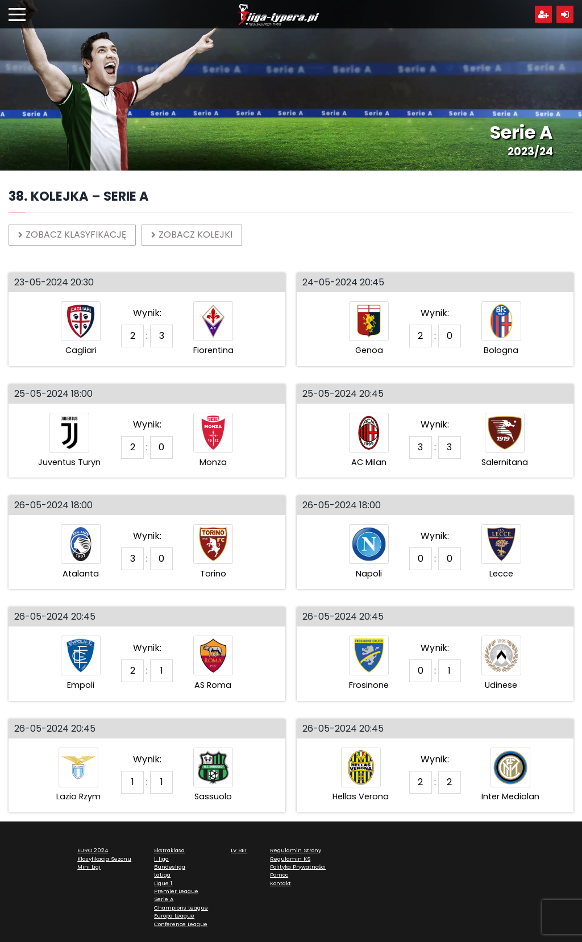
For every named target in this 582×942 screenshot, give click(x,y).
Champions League (181, 907)
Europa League (174, 915)
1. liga (161, 858)
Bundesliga (169, 866)
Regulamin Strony (295, 850)
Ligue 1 (163, 883)
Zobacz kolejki (191, 234)
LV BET (239, 850)
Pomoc (279, 874)
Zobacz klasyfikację (72, 234)
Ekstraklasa (169, 850)
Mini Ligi (89, 866)
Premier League (176, 891)
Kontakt (280, 883)
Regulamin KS (290, 858)
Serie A (163, 899)
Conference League (180, 924)
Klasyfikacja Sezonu (104, 858)
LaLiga (162, 874)
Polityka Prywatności (298, 866)
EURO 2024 (92, 850)
